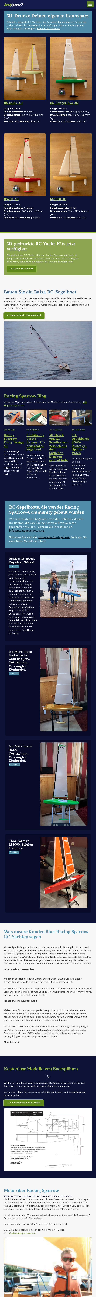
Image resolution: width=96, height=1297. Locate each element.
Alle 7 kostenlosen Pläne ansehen (24, 1103)
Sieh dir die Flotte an (48, 28)
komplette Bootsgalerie (54, 537)
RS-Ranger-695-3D (64, 103)
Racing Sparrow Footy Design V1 (14, 440)
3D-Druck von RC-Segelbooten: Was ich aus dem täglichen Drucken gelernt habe (59, 447)
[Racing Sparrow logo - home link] (14, 5)
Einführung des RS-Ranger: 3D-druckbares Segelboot (35, 442)
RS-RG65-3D (13, 103)
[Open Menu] (90, 4)
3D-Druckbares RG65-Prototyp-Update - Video (80, 444)
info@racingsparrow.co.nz (22, 1233)
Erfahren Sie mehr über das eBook (24, 315)
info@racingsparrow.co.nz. (27, 530)
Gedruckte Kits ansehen (22, 268)
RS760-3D (11, 199)
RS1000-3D (58, 199)
